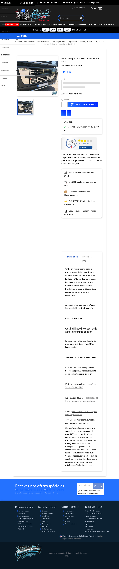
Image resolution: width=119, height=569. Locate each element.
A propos (45, 521)
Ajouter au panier (83, 104)
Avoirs (67, 519)
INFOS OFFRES (79, 30)
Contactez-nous (47, 529)
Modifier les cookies (49, 531)
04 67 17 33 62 (27, 2)
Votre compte (70, 507)
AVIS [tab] (84, 261)
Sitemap (44, 526)
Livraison (45, 511)
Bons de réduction (71, 524)
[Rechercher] (71, 18)
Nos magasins (46, 524)
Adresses (68, 521)
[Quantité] (64, 104)
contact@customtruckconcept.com (81, 2)
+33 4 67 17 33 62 (49, 2)
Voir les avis (85, 147)
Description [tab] (72, 257)
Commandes (69, 516)
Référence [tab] (87, 257)
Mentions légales (47, 513)
